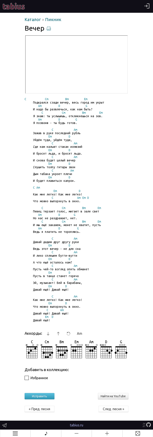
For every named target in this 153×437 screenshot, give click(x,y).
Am (79, 333)
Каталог (33, 19)
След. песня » (113, 409)
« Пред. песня (39, 409)
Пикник (53, 19)
